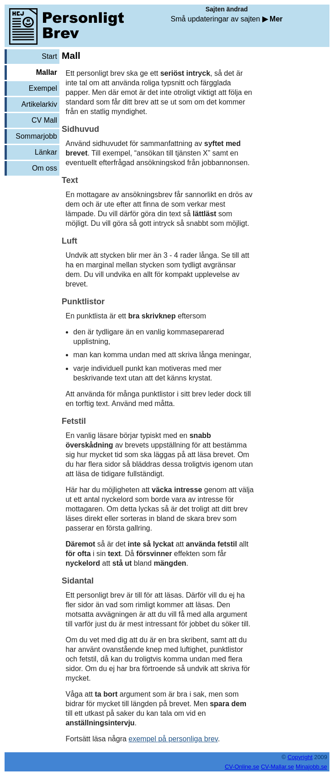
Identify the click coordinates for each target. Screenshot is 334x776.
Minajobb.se (311, 766)
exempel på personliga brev (172, 739)
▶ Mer (272, 19)
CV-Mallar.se (277, 766)
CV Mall (44, 120)
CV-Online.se (242, 766)
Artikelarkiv (39, 104)
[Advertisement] (32, 204)
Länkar (46, 152)
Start (49, 56)
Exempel (43, 88)
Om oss (44, 168)
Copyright (300, 757)
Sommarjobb (36, 136)
